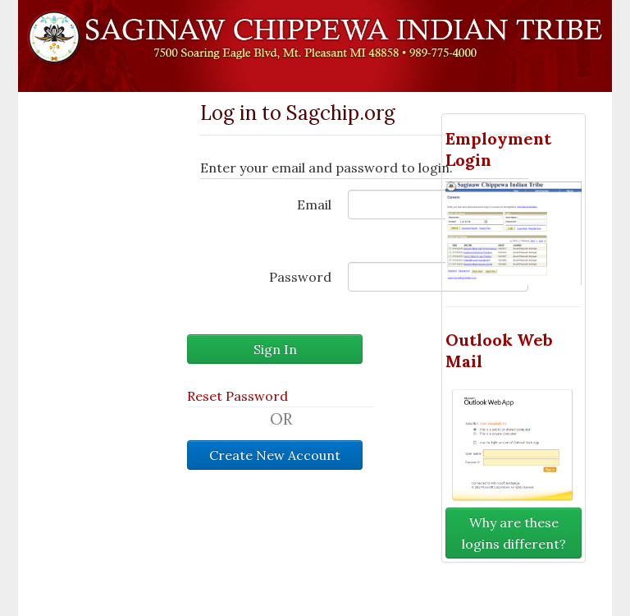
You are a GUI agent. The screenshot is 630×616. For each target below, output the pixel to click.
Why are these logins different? (514, 533)
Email (314, 204)
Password (300, 277)
